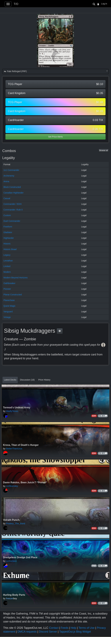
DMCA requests (27, 631)
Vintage (7, 317)
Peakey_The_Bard (15, 523)
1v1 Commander (11, 170)
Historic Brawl (10, 249)
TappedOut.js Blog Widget (75, 631)
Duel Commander (12, 221)
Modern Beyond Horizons (16, 277)
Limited (7, 266)
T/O (16, 4)
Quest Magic (10, 306)
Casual (7, 198)
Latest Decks (10, 380)
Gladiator (8, 232)
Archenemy (9, 176)
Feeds (64, 627)
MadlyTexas (12, 411)
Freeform (8, 226)
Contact (53, 627)
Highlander (9, 238)
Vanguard (8, 311)
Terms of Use (86, 627)
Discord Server (48, 631)
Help (73, 627)
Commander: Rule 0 (13, 209)
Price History (44, 380)
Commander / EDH (12, 204)
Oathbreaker (9, 283)
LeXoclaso (11, 561)
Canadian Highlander (14, 192)
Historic (7, 243)
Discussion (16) (27, 380)
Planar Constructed (13, 294)
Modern (7, 272)
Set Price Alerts (55, 137)
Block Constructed (12, 187)
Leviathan (8, 260)
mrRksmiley (12, 486)
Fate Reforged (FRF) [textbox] (15, 71)
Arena (6, 181)
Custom (7, 215)
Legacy (7, 255)
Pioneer (7, 289)
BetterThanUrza (14, 448)
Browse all (103, 150)
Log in (104, 3)
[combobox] (55, 71)
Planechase (9, 300)
